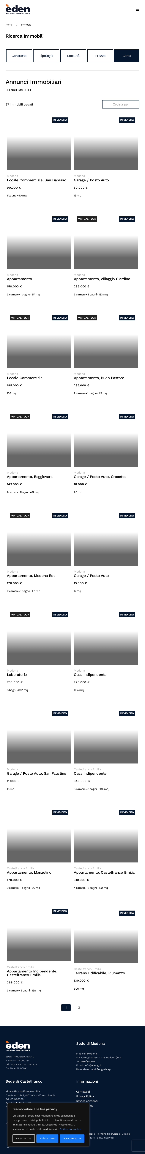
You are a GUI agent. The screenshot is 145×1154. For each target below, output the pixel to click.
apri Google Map (101, 1064)
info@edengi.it (93, 1060)
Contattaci (83, 1087)
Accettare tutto (72, 1138)
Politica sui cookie (70, 1129)
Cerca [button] (126, 56)
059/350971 (88, 1056)
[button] (137, 9)
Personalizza (23, 1138)
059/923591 (17, 1094)
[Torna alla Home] (18, 9)
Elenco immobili (18, 90)
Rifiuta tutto (47, 1138)
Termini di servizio (107, 1129)
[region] (48, 1125)
